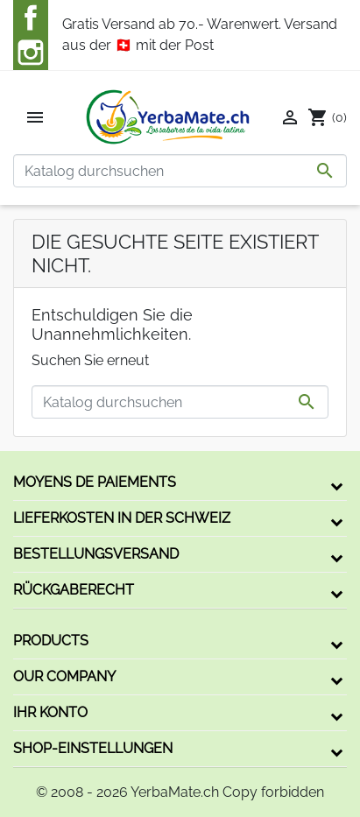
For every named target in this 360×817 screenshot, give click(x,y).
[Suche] (180, 170)
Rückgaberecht (73, 589)
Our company (64, 676)
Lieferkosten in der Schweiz (121, 518)
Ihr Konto (50, 712)
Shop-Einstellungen (93, 748)
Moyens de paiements (94, 482)
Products (50, 640)
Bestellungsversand (96, 554)
